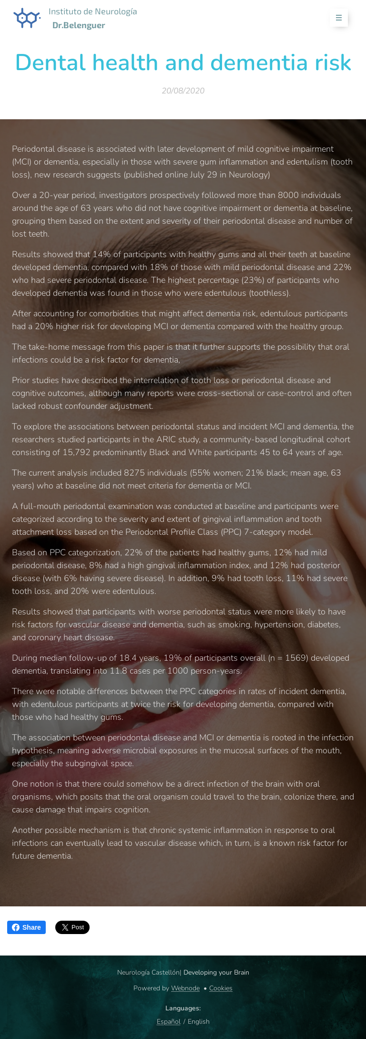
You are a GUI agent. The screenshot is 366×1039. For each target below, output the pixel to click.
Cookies (221, 988)
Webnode (185, 988)
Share (26, 927)
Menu (336, 17)
